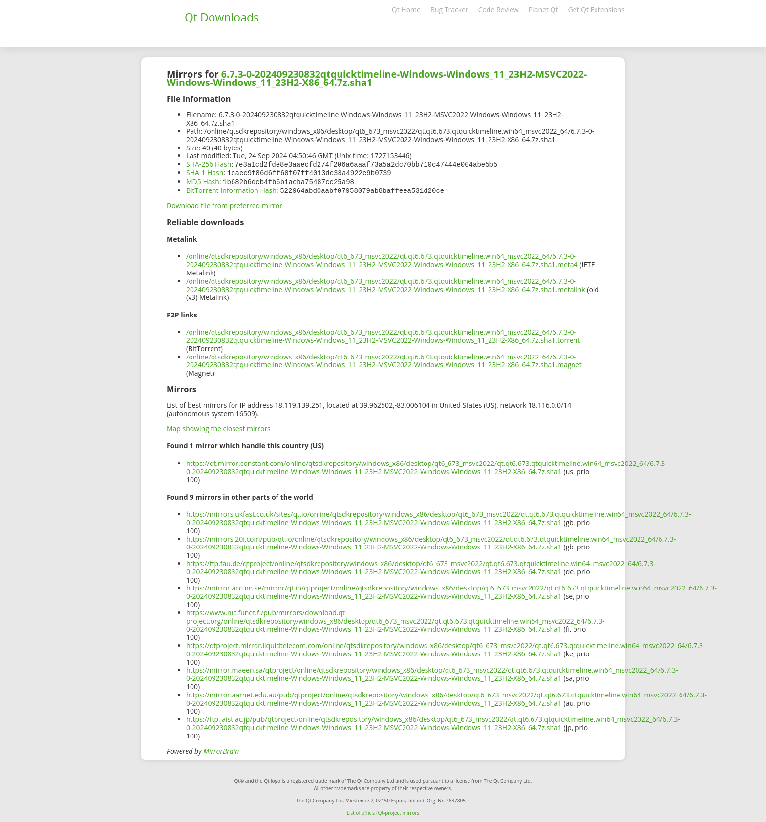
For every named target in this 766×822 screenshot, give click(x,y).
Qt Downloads (222, 17)
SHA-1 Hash (204, 172)
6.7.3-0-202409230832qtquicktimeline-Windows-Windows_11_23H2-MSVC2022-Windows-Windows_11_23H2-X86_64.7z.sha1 (377, 78)
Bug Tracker (449, 9)
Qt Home (406, 9)
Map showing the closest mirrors (219, 426)
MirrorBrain (221, 749)
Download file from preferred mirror (224, 203)
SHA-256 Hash (208, 164)
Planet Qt (543, 9)
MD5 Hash (202, 180)
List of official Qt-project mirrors (383, 810)
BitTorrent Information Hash (231, 188)
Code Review (498, 9)
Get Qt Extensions (596, 9)
